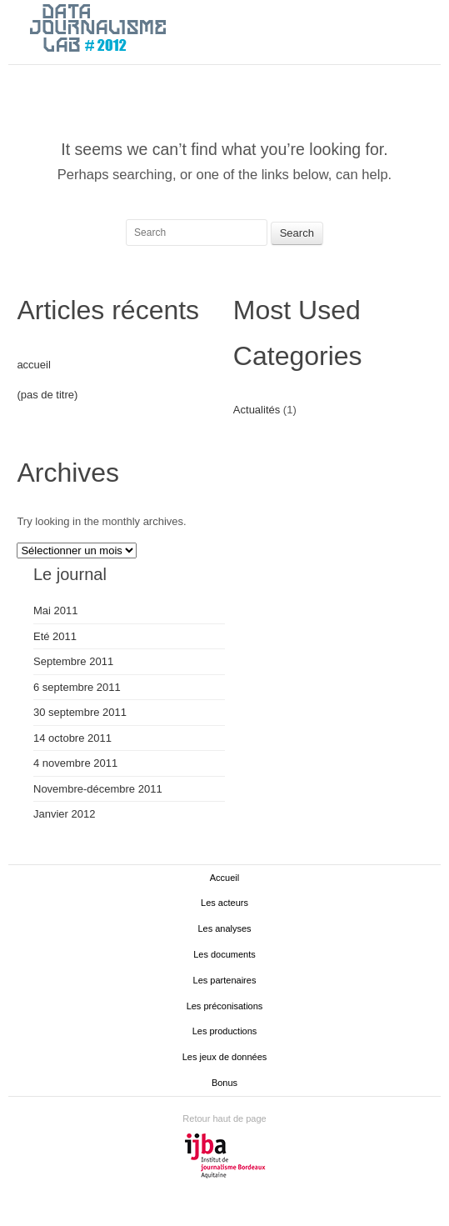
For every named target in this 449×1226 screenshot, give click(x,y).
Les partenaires (225, 980)
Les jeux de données (224, 1057)
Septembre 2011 (73, 661)
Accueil (224, 878)
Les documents (224, 954)
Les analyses (224, 928)
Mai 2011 (55, 610)
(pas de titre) (47, 394)
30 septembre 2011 (80, 712)
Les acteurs (224, 903)
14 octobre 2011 (72, 738)
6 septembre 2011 (77, 687)
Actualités (256, 409)
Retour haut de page (224, 1118)
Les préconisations (225, 1006)
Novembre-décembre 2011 (97, 789)
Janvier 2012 (64, 814)
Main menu (428, 29)
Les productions (224, 1031)
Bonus (224, 1083)
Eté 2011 (55, 636)
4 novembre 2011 (75, 763)
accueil (33, 364)
